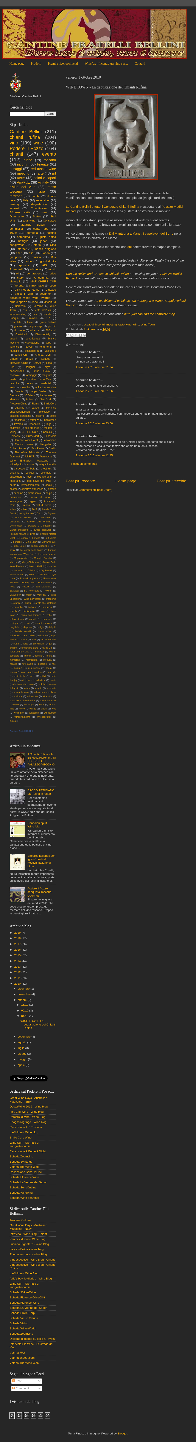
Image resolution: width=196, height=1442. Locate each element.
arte (41, 173)
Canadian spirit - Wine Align (37, 824)
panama (18, 493)
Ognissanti (46, 570)
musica (36, 257)
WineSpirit (16, 464)
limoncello (34, 424)
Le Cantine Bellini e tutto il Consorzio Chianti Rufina (102, 206)
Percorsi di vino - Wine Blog (27, 1116)
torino (41, 704)
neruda (13, 664)
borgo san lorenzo (31, 615)
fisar (34, 639)
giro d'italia (38, 643)
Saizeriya (38, 306)
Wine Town (148, 324)
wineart (14, 208)
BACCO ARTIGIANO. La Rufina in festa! (41, 792)
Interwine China (19, 362)
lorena (49, 655)
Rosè (12, 586)
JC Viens (29, 395)
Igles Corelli (20, 546)
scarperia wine (21, 692)
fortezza (34, 419)
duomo (43, 635)
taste (121, 324)
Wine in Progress (32, 599)
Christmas (15, 521)
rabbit (43, 676)
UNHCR (30, 456)
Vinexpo (50, 289)
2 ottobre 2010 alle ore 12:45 (94, 455)
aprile (22, 1065)
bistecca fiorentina (20, 415)
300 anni (51, 330)
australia (18, 607)
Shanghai (29, 367)
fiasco (30, 322)
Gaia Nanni (31, 542)
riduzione (40, 680)
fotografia (15, 480)
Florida (45, 253)
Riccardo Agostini (29, 578)
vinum (44, 708)
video (13, 509)
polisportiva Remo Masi (37, 379)
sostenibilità (32, 350)
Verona (18, 285)
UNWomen (15, 594)
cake (49, 615)
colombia (46, 472)
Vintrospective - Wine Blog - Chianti (32, 1259)
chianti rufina (25, 137)
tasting (51, 232)
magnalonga (35, 326)
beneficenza (33, 338)
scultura (18, 696)
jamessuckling (18, 314)
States (37, 216)
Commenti (20, 1388)
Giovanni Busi (49, 542)
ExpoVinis (50, 436)
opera (49, 668)
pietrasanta (34, 493)
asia (25, 310)
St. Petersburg (31, 590)
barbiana (32, 607)
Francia (18, 391)
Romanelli (16, 269)
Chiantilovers (39, 208)
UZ (48, 318)
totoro (22, 708)
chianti (16, 154)
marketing (15, 659)
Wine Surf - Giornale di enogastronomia (24, 1144)
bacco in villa (24, 293)
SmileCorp (50, 403)
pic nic (52, 326)
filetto (24, 639)
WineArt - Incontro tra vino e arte (106, 63)
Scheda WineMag (21, 1192)
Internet (21, 249)
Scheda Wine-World (23, 1328)
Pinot (31, 574)
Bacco (40, 513)
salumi (26, 688)
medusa (47, 659)
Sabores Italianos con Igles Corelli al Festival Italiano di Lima (41, 861)
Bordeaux (20, 306)
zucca (13, 721)
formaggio (31, 375)
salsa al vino (40, 497)
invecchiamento (31, 484)
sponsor (24, 265)
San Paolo (37, 448)
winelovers (21, 354)
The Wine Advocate (27, 452)
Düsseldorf (32, 436)
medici (13, 379)
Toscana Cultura (20, 1220)
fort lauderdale (48, 639)
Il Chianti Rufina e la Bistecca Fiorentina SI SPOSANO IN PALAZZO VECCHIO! (41, 759)
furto (25, 643)
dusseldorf (16, 476)
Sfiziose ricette (20, 212)
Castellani (21, 334)
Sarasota (14, 590)
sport (53, 285)
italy (25, 200)
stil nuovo (32, 696)
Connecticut (16, 525)
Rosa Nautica (45, 582)
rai (22, 680)
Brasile (14, 358)
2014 (18, 961)
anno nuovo (42, 371)
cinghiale (14, 627)
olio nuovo (34, 668)
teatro (13, 387)
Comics (47, 432)
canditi (33, 619)
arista (28, 603)
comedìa (32, 232)
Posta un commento (84, 463)
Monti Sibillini (37, 566)
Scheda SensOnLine (23, 1187)
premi (44, 212)
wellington (19, 712)
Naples (52, 566)
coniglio (40, 627)
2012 (18, 972)
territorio (16, 196)
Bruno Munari (23, 517)
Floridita (23, 538)
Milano (30, 399)
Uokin (29, 594)
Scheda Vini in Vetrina (24, 1318)
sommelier (16, 228)
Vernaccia (46, 456)
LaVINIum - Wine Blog (24, 1273)
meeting (111, 324)
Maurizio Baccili (32, 224)
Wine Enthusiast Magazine (29, 460)
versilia (26, 387)
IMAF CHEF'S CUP (43, 281)
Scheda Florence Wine (24, 1177)
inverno (18, 424)
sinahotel (45, 383)
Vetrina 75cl (17, 1352)
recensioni (43, 200)
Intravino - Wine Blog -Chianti (29, 1234)
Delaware (15, 436)
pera (32, 676)
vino (129, 324)
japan (43, 241)
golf (50, 643)
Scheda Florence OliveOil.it (27, 1297)
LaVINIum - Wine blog (24, 1132)
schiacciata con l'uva (45, 692)
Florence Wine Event (26, 440)
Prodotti (36, 63)
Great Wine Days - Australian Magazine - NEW (28, 1099)
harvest (29, 346)
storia (37, 244)
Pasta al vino (17, 574)
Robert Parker (18, 448)
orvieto (13, 672)
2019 (34, 509)
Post (17, 1381)
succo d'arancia (48, 700)
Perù (12, 367)
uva (35, 314)
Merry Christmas (30, 562)
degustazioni (39, 204)
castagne (14, 623)
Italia (41, 191)
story (20, 277)
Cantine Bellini (26, 131)
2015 (18, 955)
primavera (15, 497)
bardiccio (47, 607)
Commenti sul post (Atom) (95, 489)
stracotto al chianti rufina (22, 700)
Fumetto (17, 542)
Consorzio (49, 220)
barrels (13, 611)
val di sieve (43, 505)
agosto (22, 1042)
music (52, 269)
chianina (14, 472)
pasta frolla (19, 676)
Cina (53, 244)
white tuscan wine (45, 387)
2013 (18, 966)
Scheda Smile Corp (22, 1313)
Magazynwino (21, 558)
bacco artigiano (45, 249)
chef (19, 253)
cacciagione (32, 342)
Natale (47, 314)
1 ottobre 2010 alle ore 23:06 (94, 423)
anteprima (23, 237)
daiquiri (52, 627)
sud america (32, 427)
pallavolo (15, 427)
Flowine (36, 538)
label (35, 302)
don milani (29, 635)
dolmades (15, 635)
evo (29, 476)
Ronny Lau (28, 582)
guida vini (47, 647)
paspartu (51, 672)
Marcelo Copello (43, 558)
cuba (48, 342)
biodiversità (29, 611)
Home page (16, 63)
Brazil (29, 358)
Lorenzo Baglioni (47, 554)
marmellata (31, 659)
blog (42, 611)
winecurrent (50, 712)
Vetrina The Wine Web (24, 1166)
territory (15, 204)
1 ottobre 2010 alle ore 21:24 (94, 367)
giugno (22, 1053)
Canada (45, 358)
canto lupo (40, 228)
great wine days (29, 647)
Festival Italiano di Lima (22, 534)
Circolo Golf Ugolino (39, 521)
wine (136, 324)
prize (53, 273)
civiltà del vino (22, 187)
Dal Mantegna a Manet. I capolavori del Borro (141, 233)
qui (129, 247)
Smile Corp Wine (20, 1137)
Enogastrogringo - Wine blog (28, 1122)
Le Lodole (46, 395)
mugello (14, 350)
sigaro (32, 501)
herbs (13, 484)
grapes (18, 326)
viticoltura (50, 302)
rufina (27, 160)
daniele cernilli (23, 631)
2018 (18, 938)
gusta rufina (47, 237)
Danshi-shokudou (19, 529)
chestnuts (46, 468)
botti (32, 468)
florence (14, 346)
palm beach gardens (31, 672)
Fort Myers (50, 538)
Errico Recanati (42, 529)
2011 (18, 978)
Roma (35, 403)
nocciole (42, 664)
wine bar (35, 330)
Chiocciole (45, 517)
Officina (31, 570)
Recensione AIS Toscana (26, 1127)
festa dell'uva (43, 310)
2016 (18, 949)
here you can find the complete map (149, 314)
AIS (44, 265)
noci (54, 664)
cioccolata (15, 322)
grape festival (48, 322)
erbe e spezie (18, 302)
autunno (19, 407)
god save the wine (39, 480)
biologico (44, 411)
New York (45, 399)
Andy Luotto (26, 513)
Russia (25, 586)
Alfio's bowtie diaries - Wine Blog (31, 1278)
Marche (13, 562)
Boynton (51, 513)
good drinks (48, 261)
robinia (41, 684)
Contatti (140, 63)
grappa (13, 647)
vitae (24, 509)
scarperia (51, 688)
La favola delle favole (31, 550)
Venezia (41, 594)
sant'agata (16, 501)
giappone (16, 257)
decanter (45, 293)
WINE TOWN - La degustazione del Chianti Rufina (38, 1024)
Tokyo (46, 367)
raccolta (14, 383)
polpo (49, 493)
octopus (18, 668)
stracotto (47, 696)
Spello (52, 448)
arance (16, 603)
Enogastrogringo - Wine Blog (28, 1254)
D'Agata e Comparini (40, 525)
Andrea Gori (43, 354)
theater (48, 427)
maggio (23, 1059)
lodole (48, 484)
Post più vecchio (171, 481)
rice (30, 680)
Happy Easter (38, 391)
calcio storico (17, 619)
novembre (24, 994)
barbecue (19, 468)
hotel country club (19, 651)
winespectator (44, 717)
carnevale (47, 619)
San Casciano (43, 586)
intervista (39, 651)
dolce (53, 415)
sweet (16, 704)
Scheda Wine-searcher (24, 1197)
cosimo (40, 415)
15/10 (25, 1004)
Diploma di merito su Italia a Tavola (32, 1338)
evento (49, 154)
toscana (50, 160)
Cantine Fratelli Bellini (21, 731)
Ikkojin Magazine (40, 546)
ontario (52, 489)
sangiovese (17, 244)
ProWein (32, 318)
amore (30, 464)
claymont (27, 627)
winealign (34, 712)
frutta (16, 643)
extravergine (44, 476)
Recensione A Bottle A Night (28, 1151)
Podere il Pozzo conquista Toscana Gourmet (39, 892)
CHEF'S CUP (30, 432)
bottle (28, 261)
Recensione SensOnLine (26, 1172)
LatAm (37, 362)
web (54, 708)
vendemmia (40, 277)
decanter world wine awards (30, 297)
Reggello (45, 444)
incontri (100, 324)
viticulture (50, 350)
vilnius (33, 708)
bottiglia (23, 241)
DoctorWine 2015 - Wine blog (29, 1106)
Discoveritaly (42, 334)
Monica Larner (24, 444)
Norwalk (18, 570)
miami (13, 489)
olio (31, 253)
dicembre (24, 988)
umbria (26, 505)
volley (13, 432)
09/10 (25, 1010)
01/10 (25, 1016)
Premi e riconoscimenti (63, 63)
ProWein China (18, 403)
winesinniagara (22, 717)
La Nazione (49, 440)
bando (35, 407)
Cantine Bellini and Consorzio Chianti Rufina (97, 274)
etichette (35, 269)
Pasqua (14, 318)
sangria (38, 688)
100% (13, 232)
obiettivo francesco (32, 489)
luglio (21, 1048)
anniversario (17, 371)
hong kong (45, 346)
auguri (13, 338)
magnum (47, 375)
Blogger (122, 1433)
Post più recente (80, 481)
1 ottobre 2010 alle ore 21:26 (94, 391)
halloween (50, 419)
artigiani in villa (47, 464)
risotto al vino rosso (23, 684)
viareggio (16, 281)
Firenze (43, 164)
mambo (35, 196)
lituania (27, 655)
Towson (48, 590)
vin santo (19, 330)
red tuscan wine (43, 169)
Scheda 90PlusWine (23, 1292)
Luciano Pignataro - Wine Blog (29, 1244)
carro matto (36, 285)
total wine (29, 220)
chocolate (15, 375)
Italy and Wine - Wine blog (27, 1111)
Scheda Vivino (19, 1323)
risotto (53, 680)
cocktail (30, 472)
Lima (49, 362)
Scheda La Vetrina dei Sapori (28, 1182)
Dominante (17, 216)
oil (17, 273)
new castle (27, 664)
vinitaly (43, 182)
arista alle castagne (46, 603)
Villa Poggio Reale (27, 289)
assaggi (89, 324)
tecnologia (29, 704)
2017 (18, 944)
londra (38, 655)
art (54, 173)
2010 (18, 983)
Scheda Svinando (21, 1161)
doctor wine (44, 631)
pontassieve (34, 273)
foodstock (19, 419)
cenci (27, 623)
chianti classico (44, 623)
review (29, 383)
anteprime (51, 599)
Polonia (43, 574)
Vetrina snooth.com (22, 1357)
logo (49, 424)
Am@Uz (23, 182)
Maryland (15, 399)
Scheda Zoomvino (21, 1156)
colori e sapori (45, 178)
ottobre (23, 1000)
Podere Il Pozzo (27, 148)
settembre (24, 1036)
